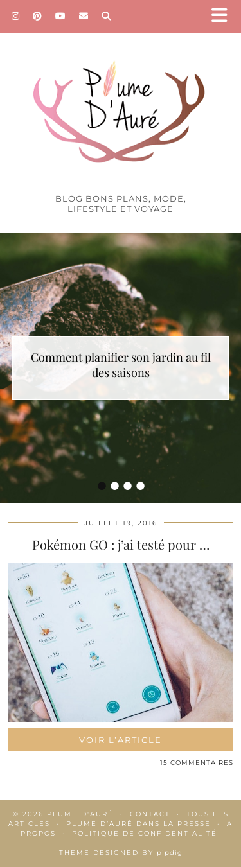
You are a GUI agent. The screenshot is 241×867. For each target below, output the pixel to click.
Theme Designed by (121, 852)
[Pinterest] (37, 16)
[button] (223, 16)
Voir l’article (120, 740)
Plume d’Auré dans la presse (138, 823)
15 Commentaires (196, 762)
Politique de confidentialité (144, 833)
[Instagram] (16, 16)
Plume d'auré (80, 814)
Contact (150, 814)
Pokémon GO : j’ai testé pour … (121, 544)
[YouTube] (60, 16)
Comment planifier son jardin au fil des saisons (121, 364)
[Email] (84, 16)
